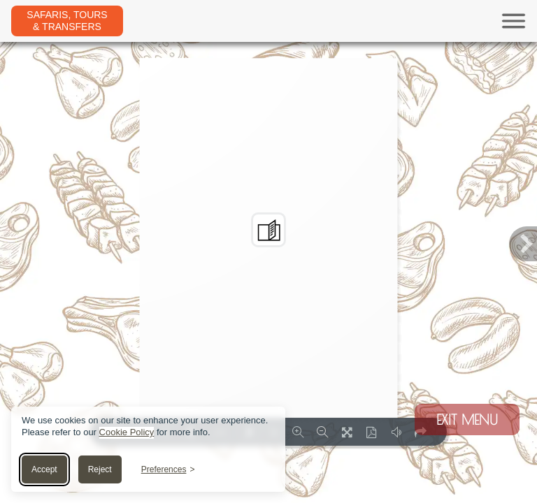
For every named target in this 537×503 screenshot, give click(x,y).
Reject (100, 469)
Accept (44, 469)
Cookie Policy (127, 432)
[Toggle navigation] (324, 21)
